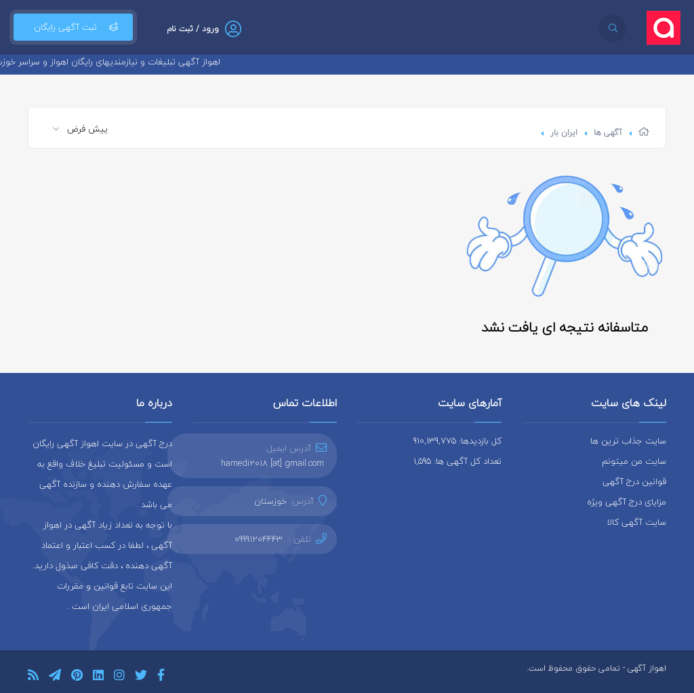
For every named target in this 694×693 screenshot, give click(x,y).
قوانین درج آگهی (634, 481)
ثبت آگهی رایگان (73, 27)
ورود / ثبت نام (193, 29)
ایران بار (563, 132)
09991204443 (258, 539)
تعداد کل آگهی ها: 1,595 (457, 461)
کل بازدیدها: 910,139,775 (457, 440)
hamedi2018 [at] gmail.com (272, 463)
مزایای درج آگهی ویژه (626, 501)
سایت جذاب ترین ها (628, 440)
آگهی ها (608, 132)
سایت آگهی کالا (636, 522)
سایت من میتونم (634, 461)
